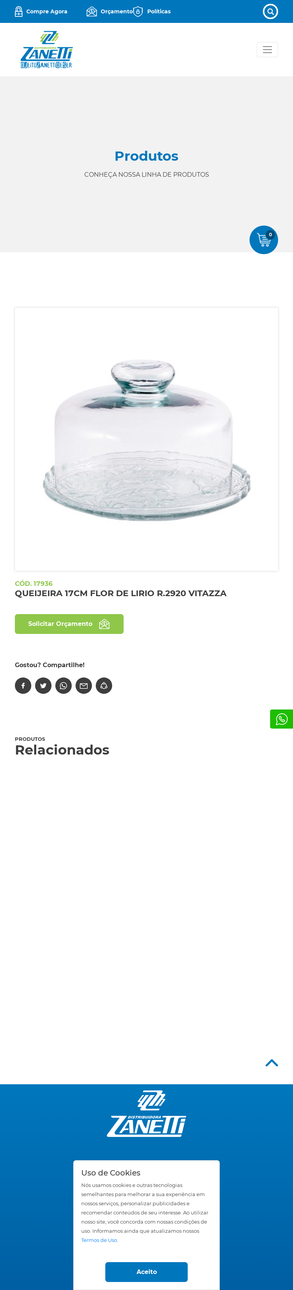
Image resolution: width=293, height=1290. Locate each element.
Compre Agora (47, 11)
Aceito (147, 1271)
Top (272, 1062)
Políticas (158, 11)
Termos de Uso (99, 1240)
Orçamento (117, 11)
